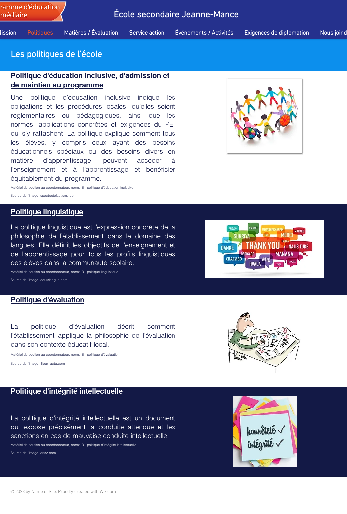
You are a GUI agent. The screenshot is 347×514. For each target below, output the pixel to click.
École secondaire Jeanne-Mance (176, 15)
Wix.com (108, 492)
